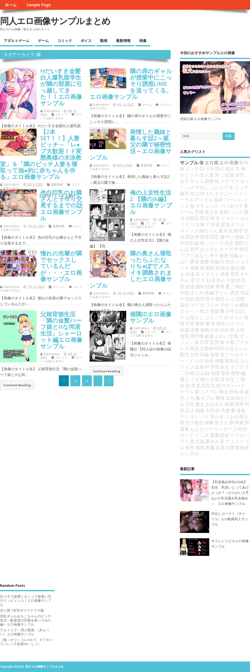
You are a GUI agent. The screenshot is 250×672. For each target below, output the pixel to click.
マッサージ (225, 429)
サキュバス (207, 206)
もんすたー (201, 429)
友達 (190, 286)
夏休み (212, 441)
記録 (205, 373)
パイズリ (235, 323)
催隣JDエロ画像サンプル (150, 317)
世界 (204, 237)
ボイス (86, 40)
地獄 (214, 311)
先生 (229, 243)
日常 (204, 342)
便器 (224, 274)
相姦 (219, 360)
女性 (194, 354)
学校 (184, 292)
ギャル (197, 181)
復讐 (235, 373)
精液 (224, 435)
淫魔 (194, 330)
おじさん (209, 249)
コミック (64, 40)
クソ (184, 416)
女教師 (207, 348)
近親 (200, 441)
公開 (230, 447)
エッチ (192, 168)
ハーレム (233, 199)
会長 (209, 360)
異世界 (192, 237)
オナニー (224, 193)
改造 (190, 447)
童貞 (223, 230)
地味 (200, 286)
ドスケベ (230, 218)
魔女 (200, 404)
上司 (240, 330)
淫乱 (214, 237)
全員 (220, 447)
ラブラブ (239, 367)
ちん (244, 360)
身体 (234, 391)
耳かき (217, 416)
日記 (240, 311)
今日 (210, 410)
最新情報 (123, 40)
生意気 (187, 243)
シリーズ (214, 243)
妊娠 (210, 286)
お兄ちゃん (236, 348)
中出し (202, 187)
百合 (194, 453)
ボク (235, 224)
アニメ (232, 441)
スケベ (187, 311)
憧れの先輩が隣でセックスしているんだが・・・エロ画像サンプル (61, 266)
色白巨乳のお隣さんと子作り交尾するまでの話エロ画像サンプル (61, 205)
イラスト (210, 274)
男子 (210, 299)
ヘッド (187, 360)
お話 (210, 280)
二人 (204, 435)
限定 (204, 218)
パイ (204, 416)
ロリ (190, 224)
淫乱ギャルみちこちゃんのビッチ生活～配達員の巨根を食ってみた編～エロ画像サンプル (25, 620)
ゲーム (43, 40)
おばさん (214, 404)
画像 (142, 40)
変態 (225, 224)
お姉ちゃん (206, 230)
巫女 (224, 367)
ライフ (187, 367)
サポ (226, 385)
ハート (238, 385)
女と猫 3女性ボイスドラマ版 (22, 610)
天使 (225, 410)
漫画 (240, 410)
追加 (230, 398)
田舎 (194, 348)
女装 (214, 379)
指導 (239, 404)
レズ (184, 348)
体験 (209, 422)
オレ (194, 416)
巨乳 (240, 175)
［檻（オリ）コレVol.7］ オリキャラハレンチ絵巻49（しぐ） (26, 642)
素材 (218, 199)
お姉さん (204, 193)
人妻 (209, 175)
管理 (214, 367)
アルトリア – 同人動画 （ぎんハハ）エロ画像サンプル (24, 632)
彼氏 (244, 249)
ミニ (184, 453)
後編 (209, 292)
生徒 (230, 280)
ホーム (11, 5)
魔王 (184, 379)
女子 (184, 181)
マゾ (194, 305)
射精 (224, 212)
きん (184, 280)
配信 (184, 354)
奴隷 (184, 330)
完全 (224, 330)
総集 (230, 175)
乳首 (190, 323)
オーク (187, 435)
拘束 (239, 422)
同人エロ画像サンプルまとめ (55, 21)
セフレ (208, 398)
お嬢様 (242, 305)
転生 (234, 360)
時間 (219, 348)
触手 (238, 230)
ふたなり (219, 187)
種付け (227, 237)
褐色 (220, 323)
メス (224, 181)
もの (199, 360)
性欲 (190, 299)
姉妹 (239, 237)
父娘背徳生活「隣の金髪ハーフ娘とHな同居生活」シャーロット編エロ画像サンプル (61, 330)
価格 (204, 330)
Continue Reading (17, 385)
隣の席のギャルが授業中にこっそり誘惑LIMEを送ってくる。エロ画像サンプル (131, 84)
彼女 (230, 168)
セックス (189, 175)
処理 (200, 299)
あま (190, 410)
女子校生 (194, 422)
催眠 (194, 268)
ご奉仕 (238, 286)
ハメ (190, 187)
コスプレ (209, 391)
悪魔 (210, 447)
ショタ (242, 261)
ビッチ (242, 187)
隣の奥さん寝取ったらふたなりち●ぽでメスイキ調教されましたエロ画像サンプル (131, 269)
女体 (190, 274)
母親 (225, 373)
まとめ (197, 292)
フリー (212, 305)
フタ (194, 379)
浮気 (190, 404)
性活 (230, 261)
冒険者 (242, 447)
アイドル (204, 199)
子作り (227, 305)
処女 (225, 268)
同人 (220, 168)
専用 (220, 286)
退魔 (214, 435)
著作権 (197, 336)
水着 (230, 342)
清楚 (240, 299)
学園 (199, 212)
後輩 (204, 261)
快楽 (215, 224)
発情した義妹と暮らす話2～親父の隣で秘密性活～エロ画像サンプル (131, 145)
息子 (214, 255)
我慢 (200, 410)
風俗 (200, 447)
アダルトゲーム (16, 40)
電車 (184, 429)
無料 (210, 268)
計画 (214, 330)
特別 (242, 429)
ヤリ (219, 292)
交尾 (234, 336)
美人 (220, 280)
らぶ (230, 299)
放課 (215, 373)
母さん (222, 422)
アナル (242, 342)
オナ (244, 274)
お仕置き (239, 416)
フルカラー (237, 354)
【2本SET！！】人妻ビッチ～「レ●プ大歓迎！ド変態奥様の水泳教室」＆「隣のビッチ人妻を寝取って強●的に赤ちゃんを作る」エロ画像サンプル (41, 154)
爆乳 (184, 193)
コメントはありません (61, 116)
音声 (194, 249)
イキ (184, 268)
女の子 (236, 206)
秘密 (224, 255)
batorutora (51, 111)
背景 (234, 274)
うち (190, 398)
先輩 (200, 224)
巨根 (190, 373)
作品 (244, 292)
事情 (220, 398)
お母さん (194, 317)
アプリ (187, 255)
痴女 (224, 391)
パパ (224, 206)
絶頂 (240, 280)
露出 (184, 305)
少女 (210, 168)
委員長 (203, 385)
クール (237, 435)
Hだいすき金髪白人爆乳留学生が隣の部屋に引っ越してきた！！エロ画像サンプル (61, 87)
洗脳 (234, 255)
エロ (224, 162)
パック (236, 212)
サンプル (189, 162)
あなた (201, 255)
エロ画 (212, 162)
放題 (184, 336)
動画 (103, 40)
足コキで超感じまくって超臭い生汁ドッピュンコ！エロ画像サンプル (25, 600)
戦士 (204, 311)
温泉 (199, 367)
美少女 (212, 212)
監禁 (214, 342)
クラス (187, 391)
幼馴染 (192, 218)
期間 (239, 243)
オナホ (226, 249)
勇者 (194, 261)
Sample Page (39, 5)
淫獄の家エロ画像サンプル (200, 119)
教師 (200, 323)
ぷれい (222, 336)
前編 (214, 261)
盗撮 (209, 336)
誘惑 (234, 292)
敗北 (235, 268)
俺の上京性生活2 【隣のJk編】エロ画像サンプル (151, 202)
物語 (220, 299)
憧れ (204, 379)
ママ (234, 181)
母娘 (214, 354)
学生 (230, 379)
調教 (209, 181)
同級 (204, 354)
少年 (230, 311)
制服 (229, 404)
